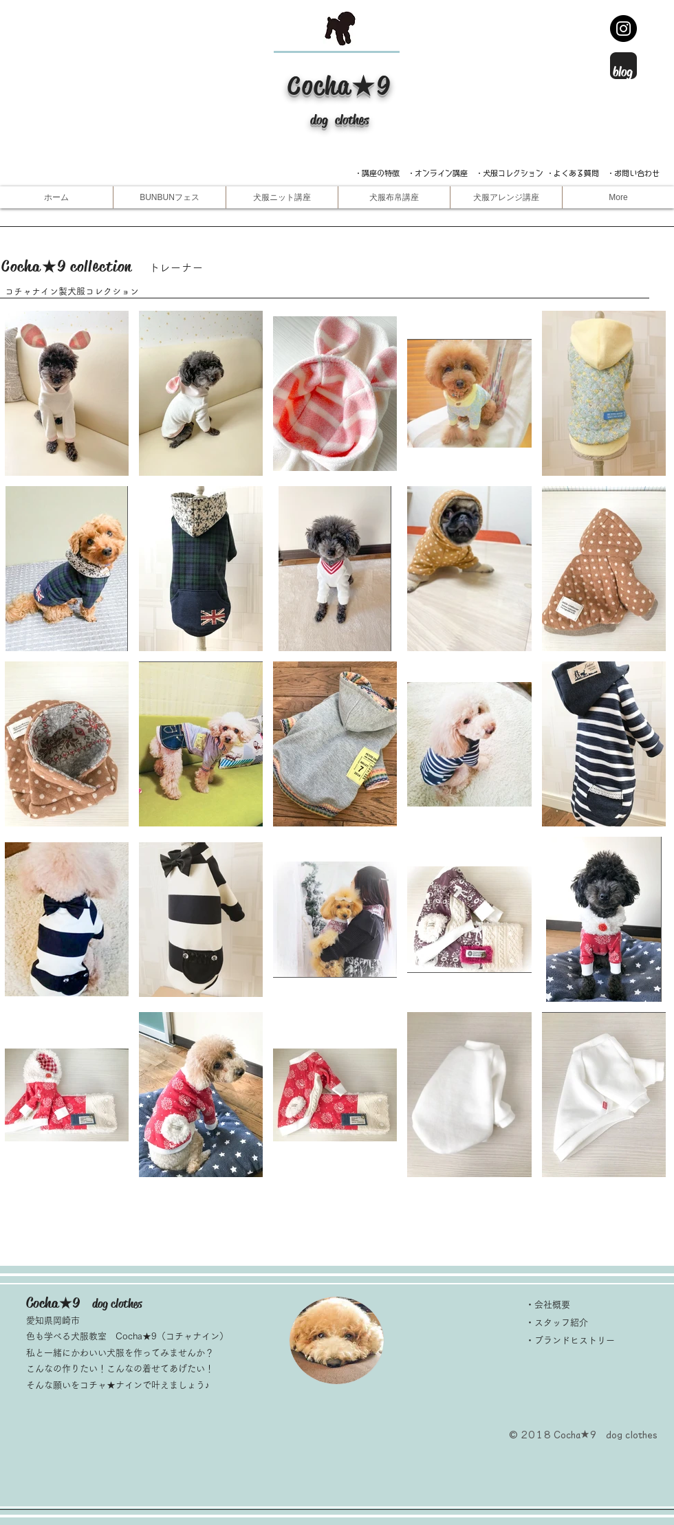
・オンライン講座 (437, 173)
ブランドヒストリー (574, 1340)
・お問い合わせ (633, 173)
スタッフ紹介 (561, 1322)
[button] (282, 197)
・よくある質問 (572, 173)
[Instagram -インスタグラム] (623, 28)
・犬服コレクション (509, 173)
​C (295, 85)
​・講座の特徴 (380, 173)
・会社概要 (547, 1304)
